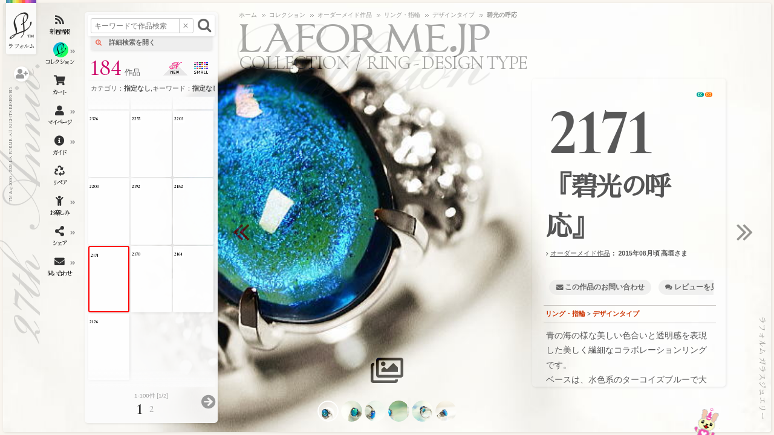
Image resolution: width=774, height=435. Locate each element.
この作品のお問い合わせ (605, 287)
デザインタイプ (616, 313)
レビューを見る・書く (710, 287)
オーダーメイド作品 (580, 253)
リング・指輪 (565, 313)
